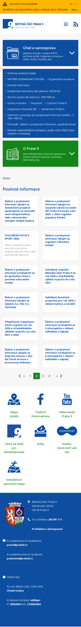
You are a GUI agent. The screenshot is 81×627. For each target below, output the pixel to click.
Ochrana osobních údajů (21, 73)
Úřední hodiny (15, 591)
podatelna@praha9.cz (20, 558)
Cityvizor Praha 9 (57, 103)
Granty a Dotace (16, 103)
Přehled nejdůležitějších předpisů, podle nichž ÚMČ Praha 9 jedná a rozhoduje (40, 132)
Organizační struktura (61, 79)
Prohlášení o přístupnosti (47, 529)
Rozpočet (36, 103)
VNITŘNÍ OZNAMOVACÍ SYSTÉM (25, 79)
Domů (6, 178)
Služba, (67, 444)
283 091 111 (55, 519)
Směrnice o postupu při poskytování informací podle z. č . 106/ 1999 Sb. (41, 116)
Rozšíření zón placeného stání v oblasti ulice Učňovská (36, 9)
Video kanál (67, 412)
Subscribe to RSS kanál (75, 24)
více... (75, 9)
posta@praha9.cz (17, 545)
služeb (14, 416)
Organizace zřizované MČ (22, 109)
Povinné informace (18, 85)
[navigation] (40, 53)
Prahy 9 (67, 416)
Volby (40, 444)
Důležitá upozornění (24, 4)
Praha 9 (40, 412)
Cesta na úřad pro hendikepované (14, 448)
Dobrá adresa (40, 416)
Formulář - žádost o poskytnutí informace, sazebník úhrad (41, 124)
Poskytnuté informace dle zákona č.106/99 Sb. (34, 91)
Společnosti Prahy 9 (52, 109)
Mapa (14, 412)
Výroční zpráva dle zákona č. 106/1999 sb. (31, 97)
